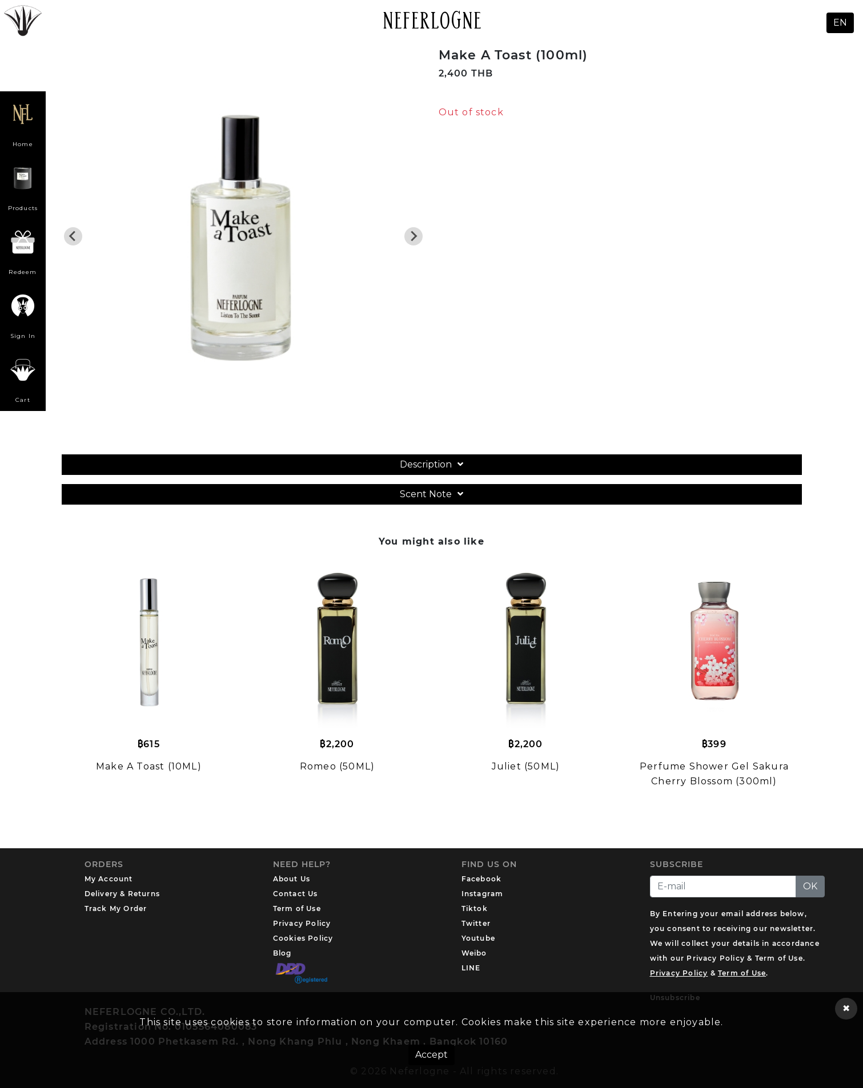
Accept (431, 1054)
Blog (282, 953)
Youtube (478, 938)
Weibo (474, 953)
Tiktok (474, 908)
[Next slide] (413, 236)
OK (810, 886)
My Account (109, 879)
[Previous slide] (73, 236)
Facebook (481, 879)
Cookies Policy (303, 938)
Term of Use (297, 908)
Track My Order (116, 908)
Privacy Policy (302, 923)
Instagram (482, 893)
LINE (471, 968)
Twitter (476, 923)
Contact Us (295, 893)
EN (840, 22)
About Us (292, 879)
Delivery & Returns (122, 893)
